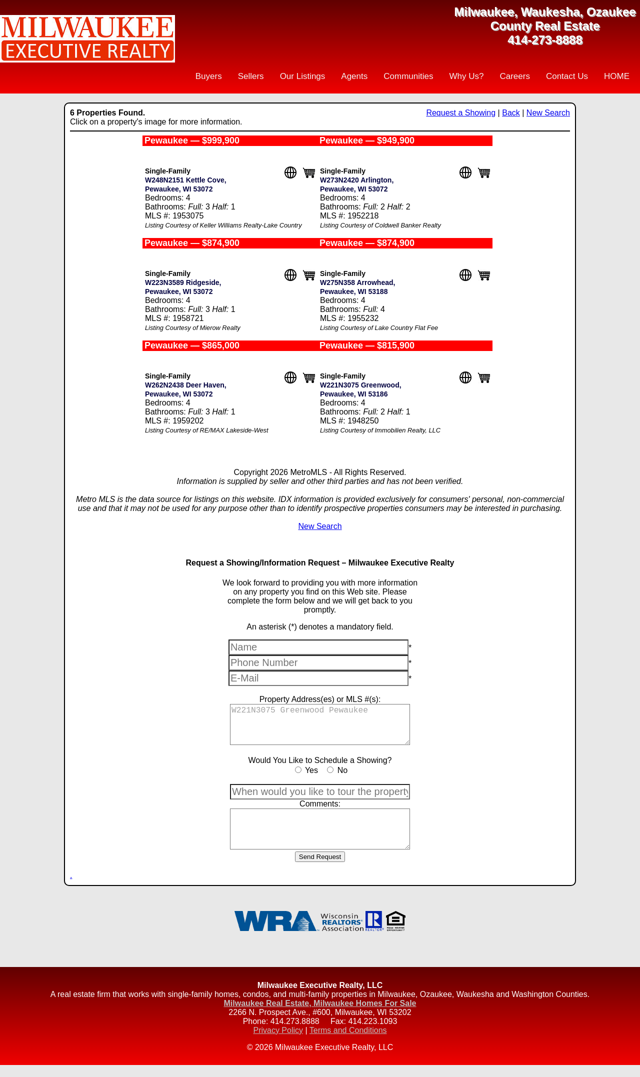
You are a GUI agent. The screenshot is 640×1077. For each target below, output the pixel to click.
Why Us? (466, 76)
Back (511, 112)
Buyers (209, 76)
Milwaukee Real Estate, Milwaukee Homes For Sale (320, 1015)
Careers (515, 76)
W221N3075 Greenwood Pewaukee (320, 727)
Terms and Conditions (348, 1042)
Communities (408, 76)
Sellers (251, 76)
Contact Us (567, 76)
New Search (548, 112)
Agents (354, 76)
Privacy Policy (278, 1042)
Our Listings (303, 76)
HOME (617, 76)
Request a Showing (461, 112)
